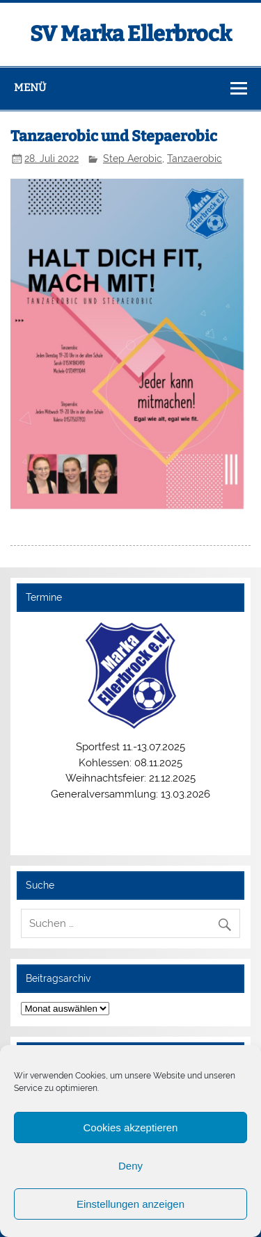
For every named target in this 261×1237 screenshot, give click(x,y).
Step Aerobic (132, 158)
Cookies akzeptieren (131, 1127)
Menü (30, 87)
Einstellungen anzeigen (130, 1204)
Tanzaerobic (194, 158)
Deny (130, 1166)
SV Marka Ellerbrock (131, 34)
